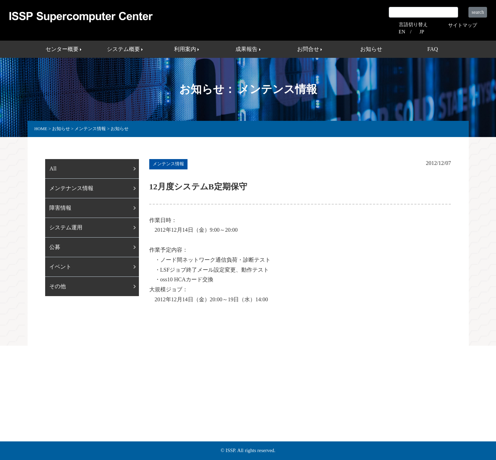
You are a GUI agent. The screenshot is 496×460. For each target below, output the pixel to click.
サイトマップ (462, 25)
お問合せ (251, 408)
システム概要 (155, 408)
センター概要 (115, 408)
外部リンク (324, 408)
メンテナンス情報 (71, 188)
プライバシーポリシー (371, 408)
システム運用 (65, 227)
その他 (57, 286)
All (52, 168)
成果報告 (221, 408)
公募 (54, 247)
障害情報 (60, 208)
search (478, 12)
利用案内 (190, 408)
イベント (60, 267)
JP (421, 31)
